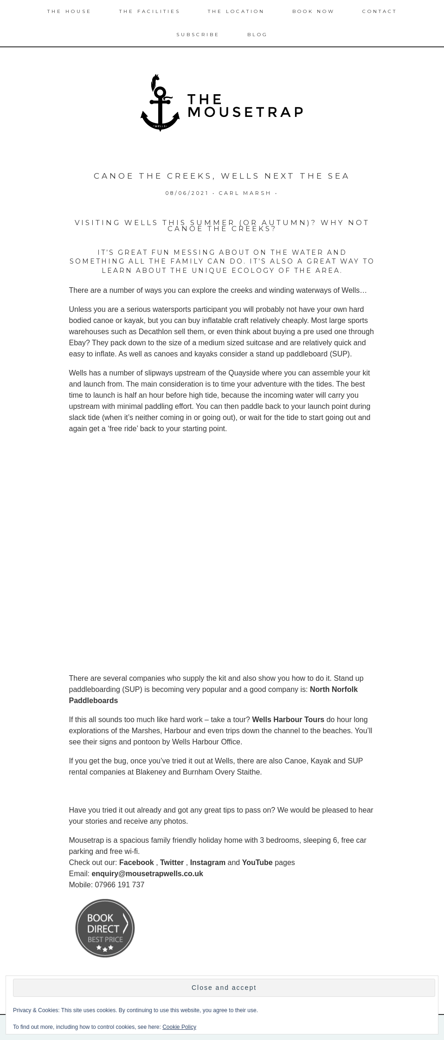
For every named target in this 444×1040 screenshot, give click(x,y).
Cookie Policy (179, 1027)
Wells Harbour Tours (288, 719)
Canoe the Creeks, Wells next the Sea (222, 176)
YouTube (257, 862)
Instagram (207, 862)
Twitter (172, 862)
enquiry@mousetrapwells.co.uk (147, 874)
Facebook (136, 862)
